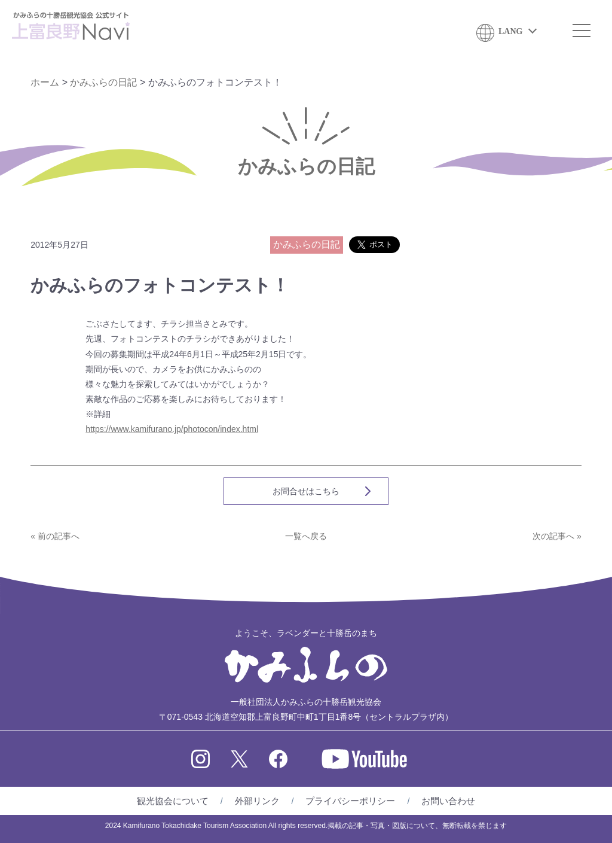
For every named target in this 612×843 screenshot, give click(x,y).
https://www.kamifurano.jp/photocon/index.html (171, 429)
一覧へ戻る (306, 536)
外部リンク (257, 801)
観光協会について (173, 801)
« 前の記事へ (54, 536)
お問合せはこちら (306, 491)
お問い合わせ (448, 801)
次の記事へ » (557, 536)
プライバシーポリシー (350, 801)
